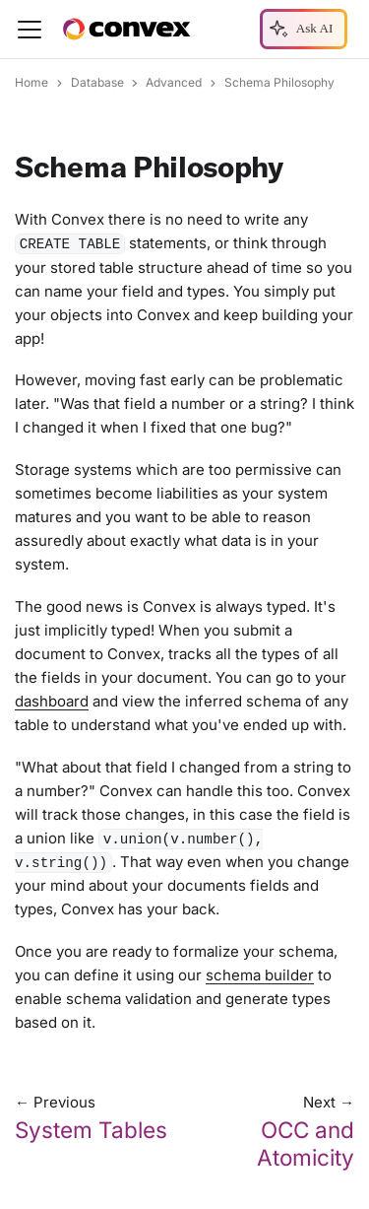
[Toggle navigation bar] (29, 29)
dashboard (52, 701)
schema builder (260, 975)
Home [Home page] (31, 82)
